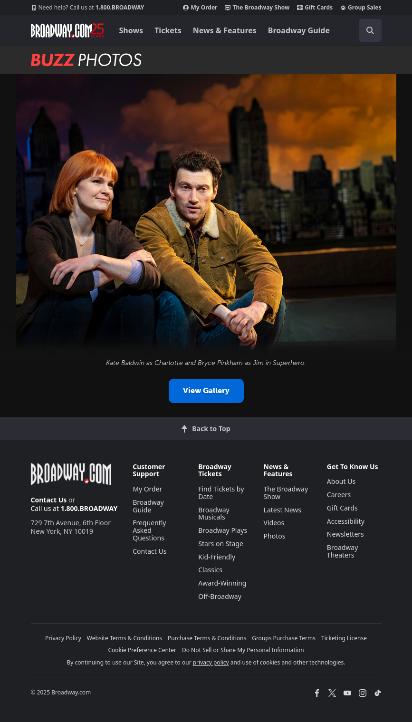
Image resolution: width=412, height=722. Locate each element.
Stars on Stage (220, 543)
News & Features (225, 30)
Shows (131, 30)
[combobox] (366, 30)
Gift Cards (315, 7)
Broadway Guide (299, 30)
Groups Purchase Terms (284, 638)
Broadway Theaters (342, 551)
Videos (274, 522)
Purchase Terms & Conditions (207, 638)
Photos (275, 535)
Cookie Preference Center (142, 650)
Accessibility (345, 521)
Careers (339, 494)
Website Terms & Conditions (124, 638)
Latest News (283, 509)
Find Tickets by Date (221, 492)
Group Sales (360, 7)
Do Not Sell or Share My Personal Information (243, 650)
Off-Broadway (219, 596)
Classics (210, 569)
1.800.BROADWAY (87, 7)
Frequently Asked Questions (149, 530)
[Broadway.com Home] (67, 30)
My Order (200, 7)
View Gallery (206, 390)
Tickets (168, 30)
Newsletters (345, 534)
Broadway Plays (222, 530)
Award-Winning (222, 582)
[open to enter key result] (370, 30)
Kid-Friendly (216, 556)
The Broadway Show (257, 7)
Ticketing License (344, 638)
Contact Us (49, 499)
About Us (341, 481)
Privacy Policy (63, 638)
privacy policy (211, 662)
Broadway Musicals (214, 513)
